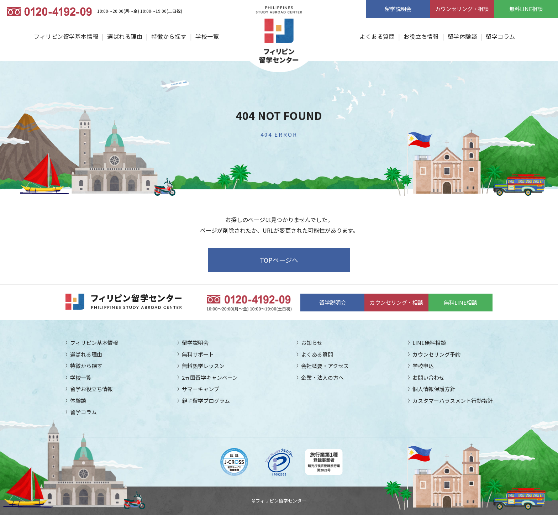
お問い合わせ (428, 377)
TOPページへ (279, 259)
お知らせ (311, 342)
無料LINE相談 (526, 8)
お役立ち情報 (421, 36)
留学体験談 (462, 36)
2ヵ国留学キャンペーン (210, 377)
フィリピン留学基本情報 (66, 36)
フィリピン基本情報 (94, 342)
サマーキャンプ (200, 389)
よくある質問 (377, 36)
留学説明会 (398, 8)
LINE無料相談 (429, 342)
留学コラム (500, 36)
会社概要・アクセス (325, 365)
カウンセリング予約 (436, 354)
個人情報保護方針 (433, 389)
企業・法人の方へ (322, 377)
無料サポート (198, 354)
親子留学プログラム (206, 400)
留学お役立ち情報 (91, 389)
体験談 (78, 400)
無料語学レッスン (203, 365)
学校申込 (423, 365)
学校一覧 (207, 36)
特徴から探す (168, 36)
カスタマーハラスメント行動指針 (452, 400)
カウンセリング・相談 (462, 8)
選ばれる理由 (124, 36)
